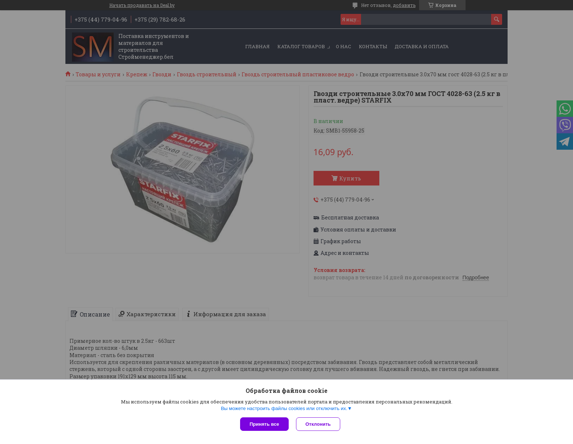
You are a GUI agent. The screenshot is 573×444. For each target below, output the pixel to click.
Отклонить (318, 424)
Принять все (264, 424)
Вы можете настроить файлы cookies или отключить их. (284, 408)
